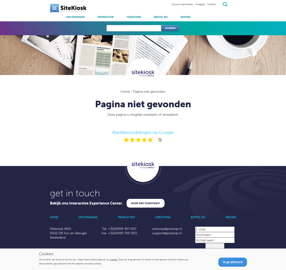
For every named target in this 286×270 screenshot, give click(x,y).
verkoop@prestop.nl (167, 229)
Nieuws (186, 17)
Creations (134, 17)
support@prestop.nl (166, 233)
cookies (113, 259)
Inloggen (200, 4)
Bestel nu (161, 17)
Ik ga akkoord (232, 262)
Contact (211, 4)
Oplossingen (75, 17)
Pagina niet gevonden (149, 91)
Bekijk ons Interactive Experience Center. (86, 203)
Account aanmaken (182, 4)
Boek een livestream (145, 203)
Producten (106, 17)
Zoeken (170, 28)
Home (126, 91)
